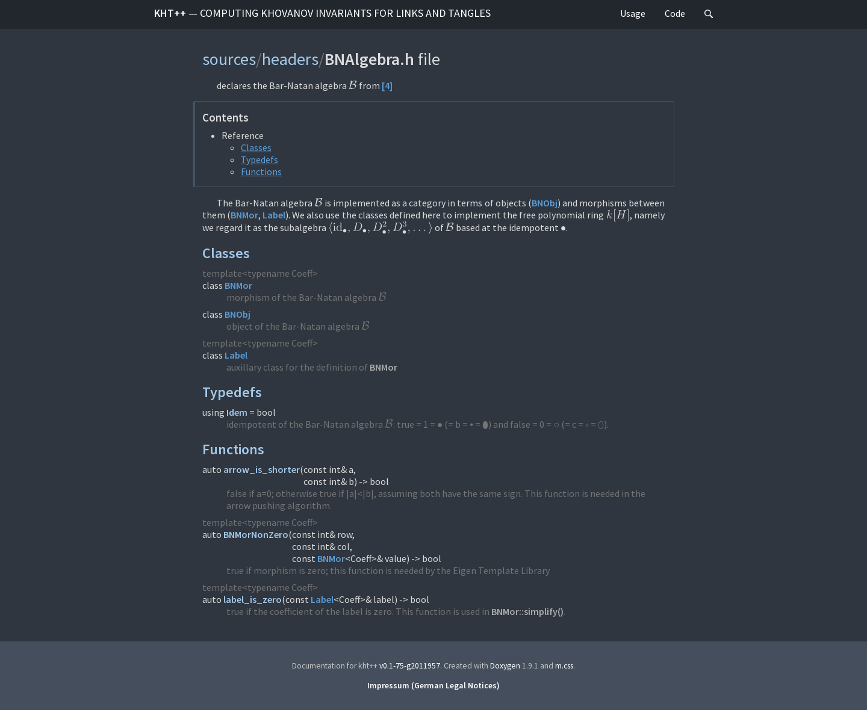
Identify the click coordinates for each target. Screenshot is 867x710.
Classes (256, 147)
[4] (387, 85)
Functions (261, 171)
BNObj (545, 203)
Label (274, 215)
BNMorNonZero (255, 534)
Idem (236, 412)
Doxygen (505, 666)
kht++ (322, 13)
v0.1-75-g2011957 (409, 666)
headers (290, 59)
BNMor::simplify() (527, 611)
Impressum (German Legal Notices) (433, 686)
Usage (632, 13)
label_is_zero (252, 599)
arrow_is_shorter (261, 469)
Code (675, 13)
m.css (564, 666)
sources (229, 59)
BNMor (244, 215)
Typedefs (259, 159)
